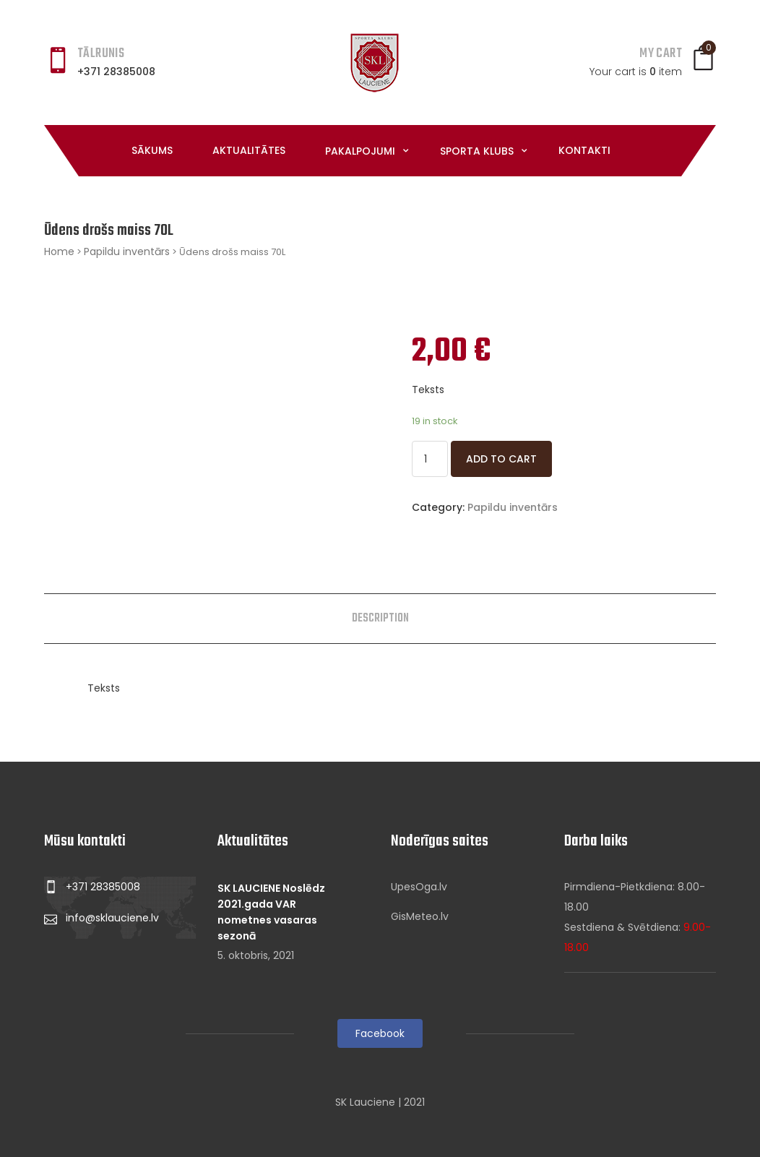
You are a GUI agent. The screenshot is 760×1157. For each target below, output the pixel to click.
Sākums (152, 150)
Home (59, 251)
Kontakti (584, 150)
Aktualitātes (248, 150)
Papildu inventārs (127, 251)
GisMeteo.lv (420, 916)
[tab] (380, 618)
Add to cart (501, 459)
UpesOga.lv (419, 886)
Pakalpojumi (361, 151)
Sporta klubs (478, 151)
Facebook (380, 1033)
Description (380, 618)
